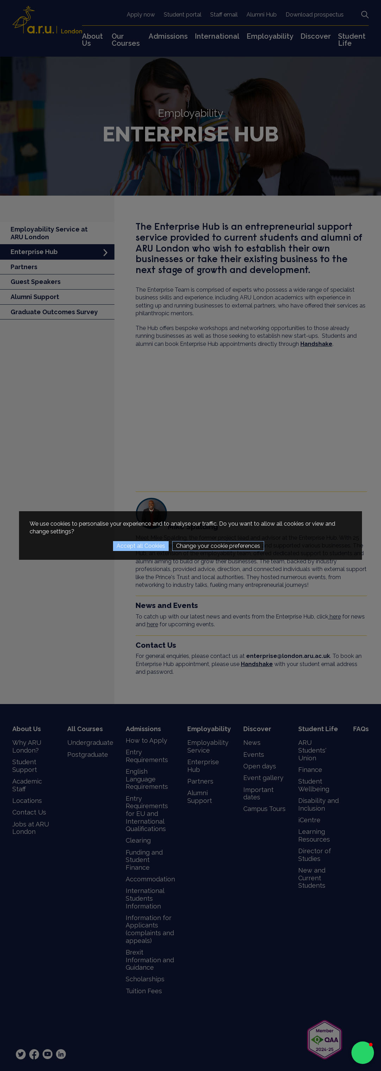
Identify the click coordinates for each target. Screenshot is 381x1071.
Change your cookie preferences (218, 546)
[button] (362, 1052)
